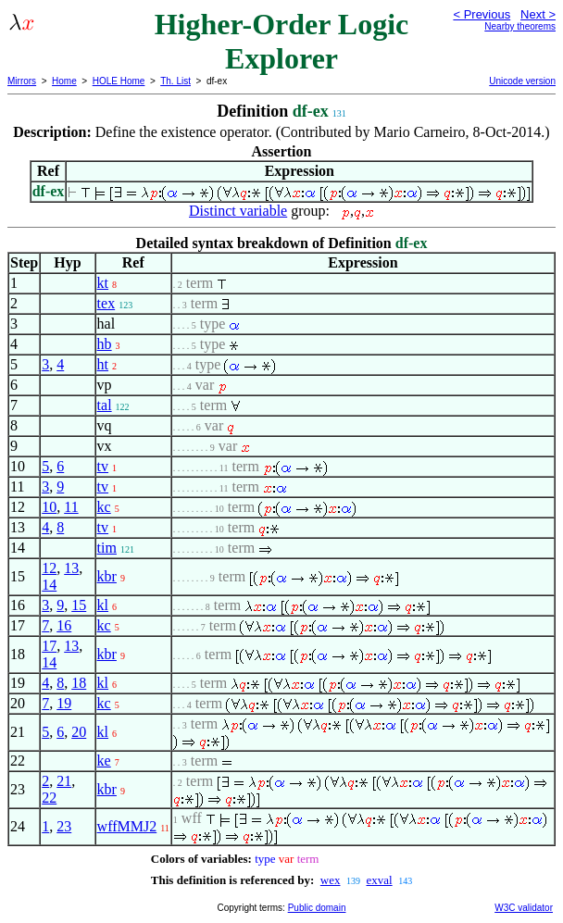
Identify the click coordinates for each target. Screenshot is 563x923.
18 (78, 683)
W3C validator (523, 908)
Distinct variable (238, 210)
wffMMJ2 (127, 826)
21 (63, 781)
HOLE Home (119, 81)
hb (104, 344)
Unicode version (522, 81)
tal (104, 405)
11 (71, 507)
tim (107, 547)
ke (104, 760)
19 (63, 703)
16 (63, 625)
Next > (538, 14)
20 (78, 732)
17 (49, 646)
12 (49, 568)
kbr (107, 576)
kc (104, 507)
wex (330, 880)
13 (71, 568)
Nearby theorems (520, 26)
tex (106, 303)
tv (102, 466)
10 (49, 507)
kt (102, 283)
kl (102, 605)
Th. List (175, 81)
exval (379, 880)
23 (63, 826)
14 (49, 584)
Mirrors (21, 81)
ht (102, 364)
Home (64, 81)
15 (78, 605)
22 (49, 797)
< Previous (481, 14)
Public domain (317, 908)
